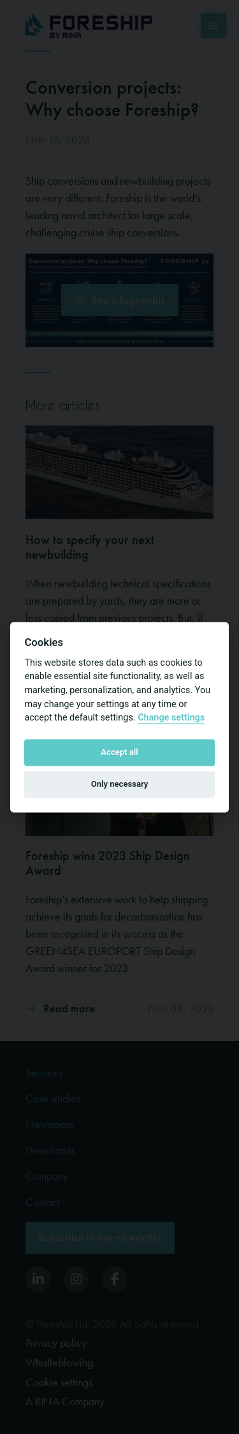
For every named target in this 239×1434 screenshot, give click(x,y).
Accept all (119, 752)
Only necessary (119, 784)
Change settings (171, 718)
